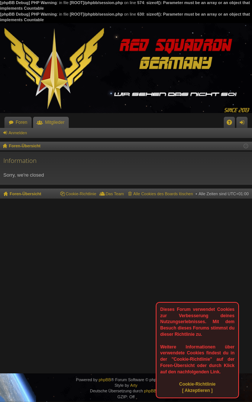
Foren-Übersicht (25, 194)
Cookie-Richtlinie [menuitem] (81, 194)
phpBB (104, 379)
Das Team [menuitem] (115, 194)
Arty (134, 385)
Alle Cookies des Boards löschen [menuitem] (163, 194)
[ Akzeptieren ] (197, 390)
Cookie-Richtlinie (197, 384)
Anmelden (18, 133)
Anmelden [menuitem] (244, 124)
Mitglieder (54, 122)
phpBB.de (153, 391)
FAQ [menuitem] (232, 124)
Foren (21, 122)
